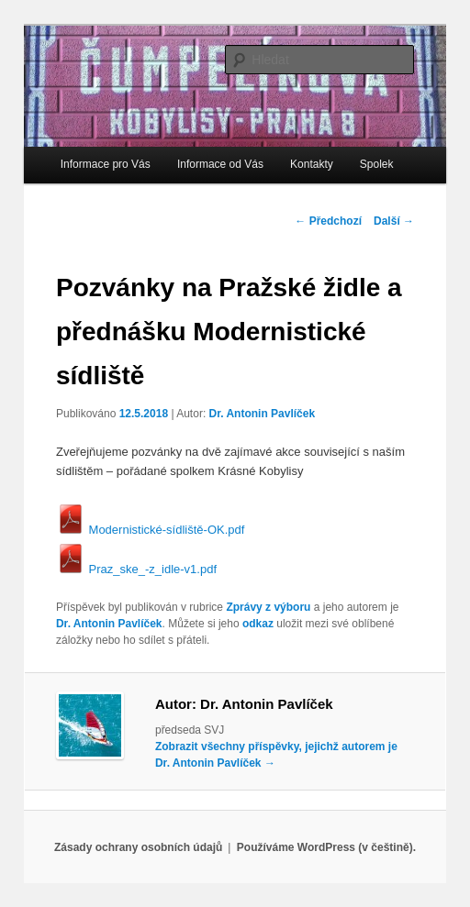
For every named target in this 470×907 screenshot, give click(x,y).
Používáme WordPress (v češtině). (326, 847)
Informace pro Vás (106, 164)
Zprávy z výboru (268, 607)
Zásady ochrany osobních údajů (138, 847)
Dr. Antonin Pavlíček (262, 413)
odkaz (258, 623)
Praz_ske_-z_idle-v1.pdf (136, 569)
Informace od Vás (220, 164)
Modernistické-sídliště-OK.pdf (150, 529)
